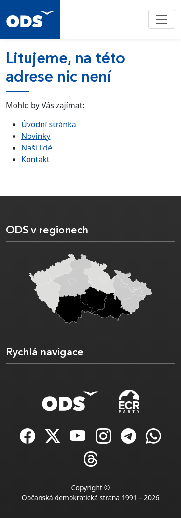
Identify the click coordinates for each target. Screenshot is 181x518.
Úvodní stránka (48, 124)
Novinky (35, 136)
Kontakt (35, 159)
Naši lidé (36, 147)
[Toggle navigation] (161, 19)
